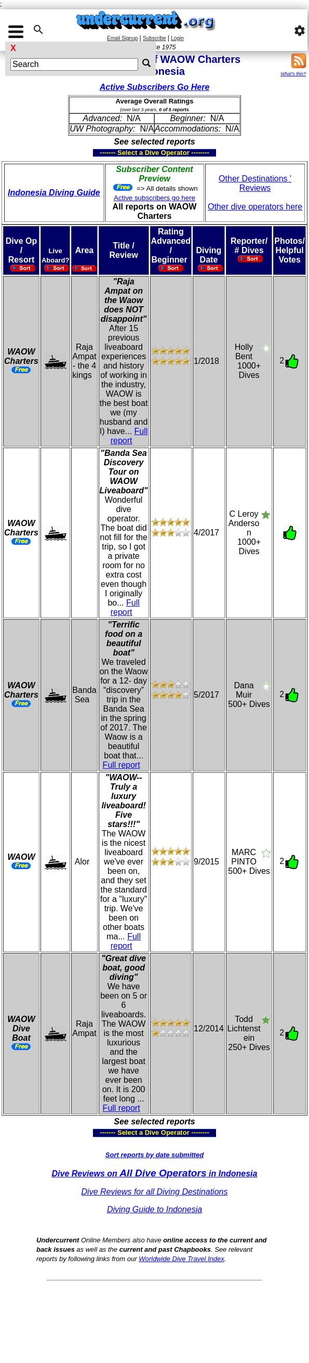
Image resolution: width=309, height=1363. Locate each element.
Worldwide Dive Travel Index (181, 1259)
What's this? (293, 73)
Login (177, 38)
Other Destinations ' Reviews (255, 183)
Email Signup (122, 38)
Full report (129, 436)
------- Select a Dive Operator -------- (104, 152)
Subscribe (154, 38)
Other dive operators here (255, 206)
